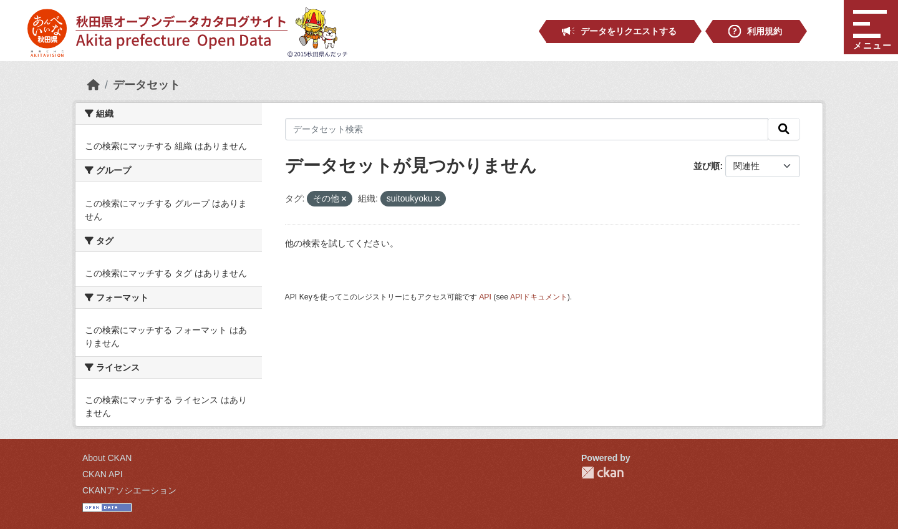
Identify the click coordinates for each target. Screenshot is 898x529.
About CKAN (107, 458)
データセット (146, 85)
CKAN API (102, 474)
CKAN (602, 472)
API (485, 297)
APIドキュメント (538, 297)
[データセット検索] (527, 129)
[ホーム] (93, 85)
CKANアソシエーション (129, 490)
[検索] (784, 129)
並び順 (706, 166)
